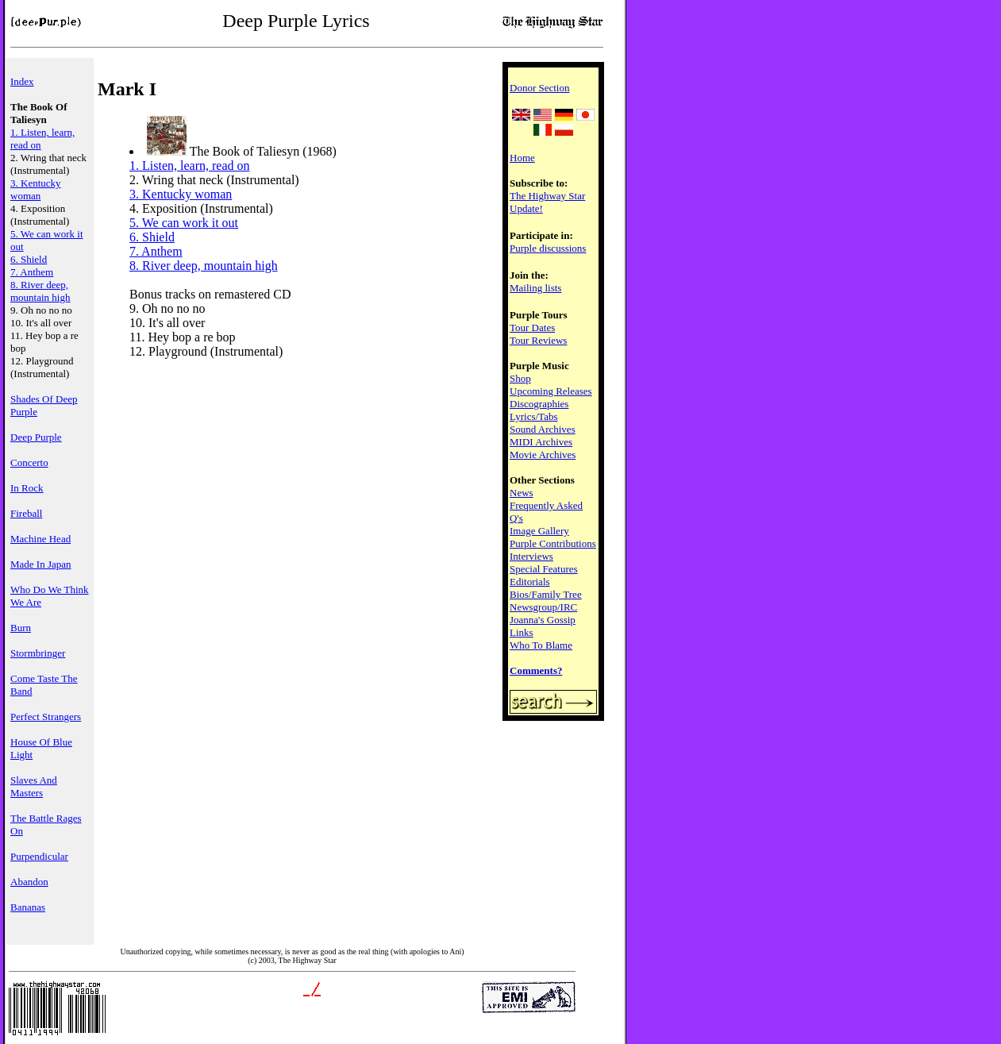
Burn (20, 628)
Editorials (530, 581)
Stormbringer (37, 653)
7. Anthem (31, 272)
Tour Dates (532, 327)
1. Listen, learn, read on (189, 165)
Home (522, 158)
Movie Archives (543, 454)
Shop (520, 378)
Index (22, 81)
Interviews (531, 556)
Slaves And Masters (33, 786)
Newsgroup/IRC (543, 607)
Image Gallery (539, 531)
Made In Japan (40, 564)
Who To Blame (541, 645)
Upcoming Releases (551, 391)
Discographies (539, 404)
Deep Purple (36, 437)
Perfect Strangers (45, 716)
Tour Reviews (538, 340)
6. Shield (28, 259)
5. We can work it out (183, 222)
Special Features (544, 569)
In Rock (27, 488)
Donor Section (539, 88)
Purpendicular (39, 856)
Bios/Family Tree (546, 594)
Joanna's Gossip (543, 620)
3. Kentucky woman (35, 189)
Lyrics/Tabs (533, 416)
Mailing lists (535, 288)
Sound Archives (543, 429)
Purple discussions (548, 248)
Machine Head (40, 539)
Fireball (26, 513)
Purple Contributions (553, 543)
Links (521, 632)
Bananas (27, 907)
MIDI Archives (541, 442)
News (521, 493)
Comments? (536, 670)
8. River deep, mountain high (40, 291)
